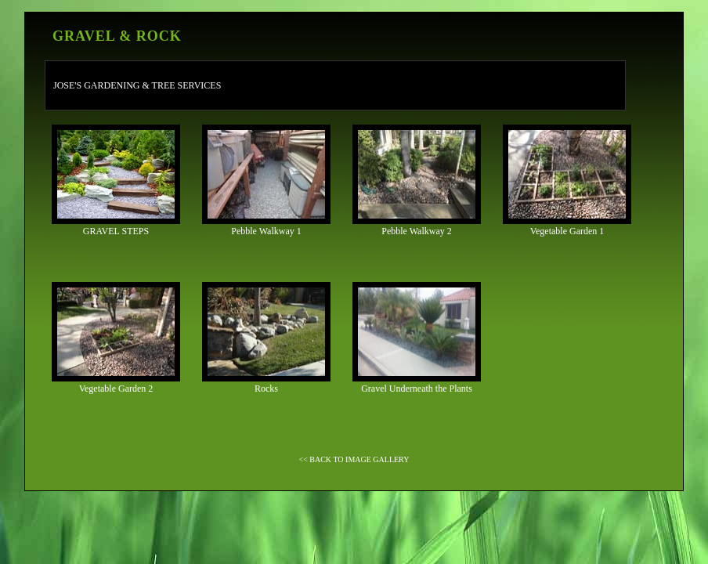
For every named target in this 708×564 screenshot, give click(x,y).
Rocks (266, 338)
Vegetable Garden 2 (116, 338)
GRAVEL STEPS (116, 181)
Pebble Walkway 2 (416, 181)
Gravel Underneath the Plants (416, 338)
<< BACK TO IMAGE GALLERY (354, 459)
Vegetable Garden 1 (567, 181)
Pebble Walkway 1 (266, 181)
